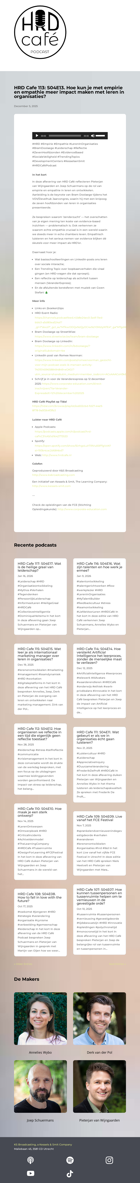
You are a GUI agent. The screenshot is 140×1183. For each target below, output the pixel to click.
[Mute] (93, 136)
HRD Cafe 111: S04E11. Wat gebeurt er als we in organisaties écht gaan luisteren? (98, 737)
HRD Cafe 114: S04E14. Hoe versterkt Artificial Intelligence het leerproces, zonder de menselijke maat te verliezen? (99, 656)
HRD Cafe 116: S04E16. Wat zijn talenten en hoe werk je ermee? (99, 567)
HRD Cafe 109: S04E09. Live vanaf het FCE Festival (99, 818)
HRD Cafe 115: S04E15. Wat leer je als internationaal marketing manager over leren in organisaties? (39, 654)
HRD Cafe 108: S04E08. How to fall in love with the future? (40, 897)
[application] (70, 135)
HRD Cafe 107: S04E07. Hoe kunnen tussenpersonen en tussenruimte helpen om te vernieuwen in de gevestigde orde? (99, 896)
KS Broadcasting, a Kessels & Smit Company (43, 1144)
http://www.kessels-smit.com (51, 486)
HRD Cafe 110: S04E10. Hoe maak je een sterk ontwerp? (40, 812)
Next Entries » (117, 964)
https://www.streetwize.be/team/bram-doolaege (67, 336)
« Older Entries (23, 964)
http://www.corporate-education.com (82, 509)
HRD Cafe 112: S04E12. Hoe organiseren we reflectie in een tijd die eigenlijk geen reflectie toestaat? (39, 734)
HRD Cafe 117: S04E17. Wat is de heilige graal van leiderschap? (39, 567)
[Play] (37, 136)
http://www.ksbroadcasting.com (53, 475)
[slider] (65, 136)
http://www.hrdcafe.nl (56, 455)
